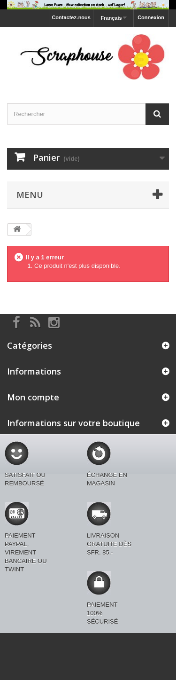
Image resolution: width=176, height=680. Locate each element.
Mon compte (33, 397)
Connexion (151, 17)
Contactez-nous (71, 17)
